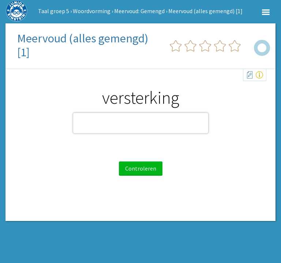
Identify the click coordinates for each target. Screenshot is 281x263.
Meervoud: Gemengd (139, 11)
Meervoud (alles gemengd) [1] (205, 11)
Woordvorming (91, 11)
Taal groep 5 (53, 11)
